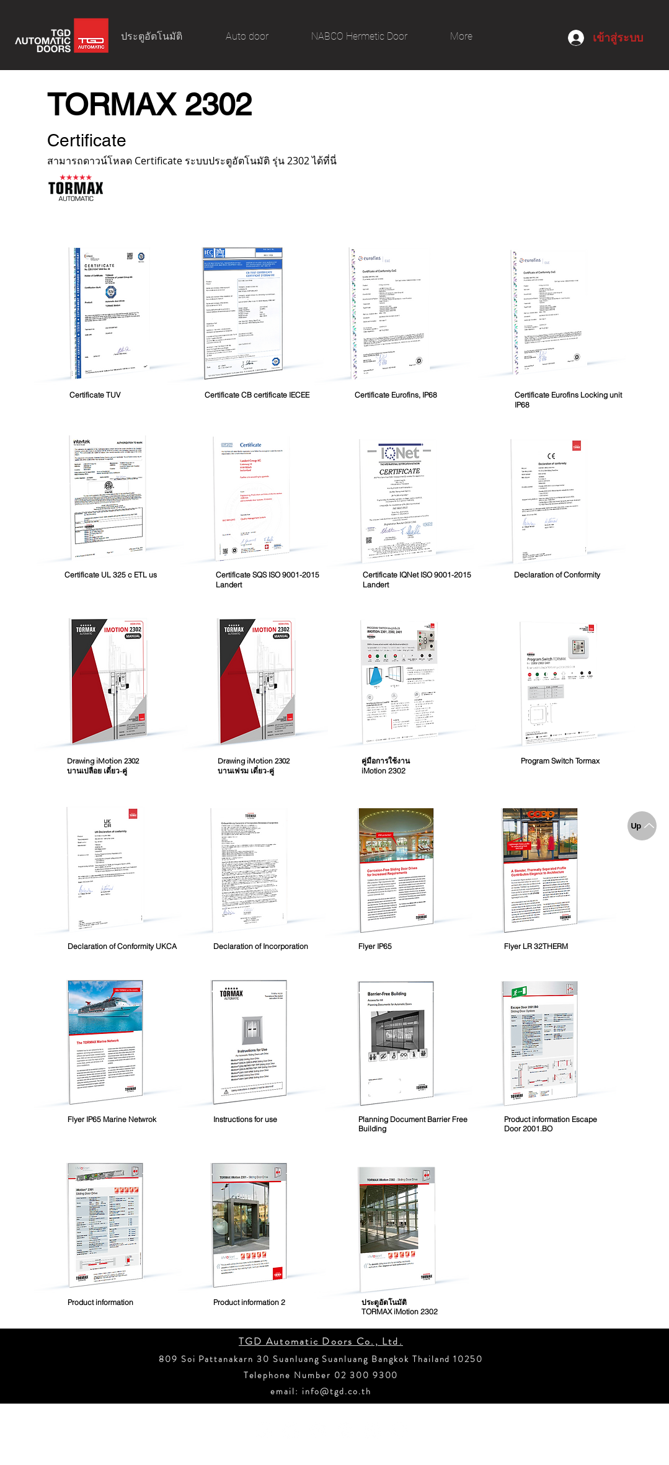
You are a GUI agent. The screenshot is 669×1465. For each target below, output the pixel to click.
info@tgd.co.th (336, 1391)
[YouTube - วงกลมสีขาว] (290, 1430)
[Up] (642, 825)
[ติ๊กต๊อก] (372, 1430)
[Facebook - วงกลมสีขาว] (263, 1430)
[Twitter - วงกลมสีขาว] (399, 1430)
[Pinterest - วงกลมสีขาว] (345, 1430)
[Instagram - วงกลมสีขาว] (317, 1430)
